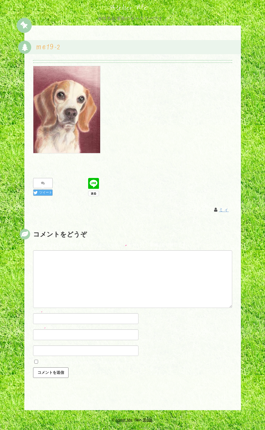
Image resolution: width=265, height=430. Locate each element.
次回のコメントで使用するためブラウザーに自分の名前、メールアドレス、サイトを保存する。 (109, 363)
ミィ (224, 211)
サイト (38, 344)
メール (39, 328)
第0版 (147, 420)
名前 (38, 312)
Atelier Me (128, 9)
